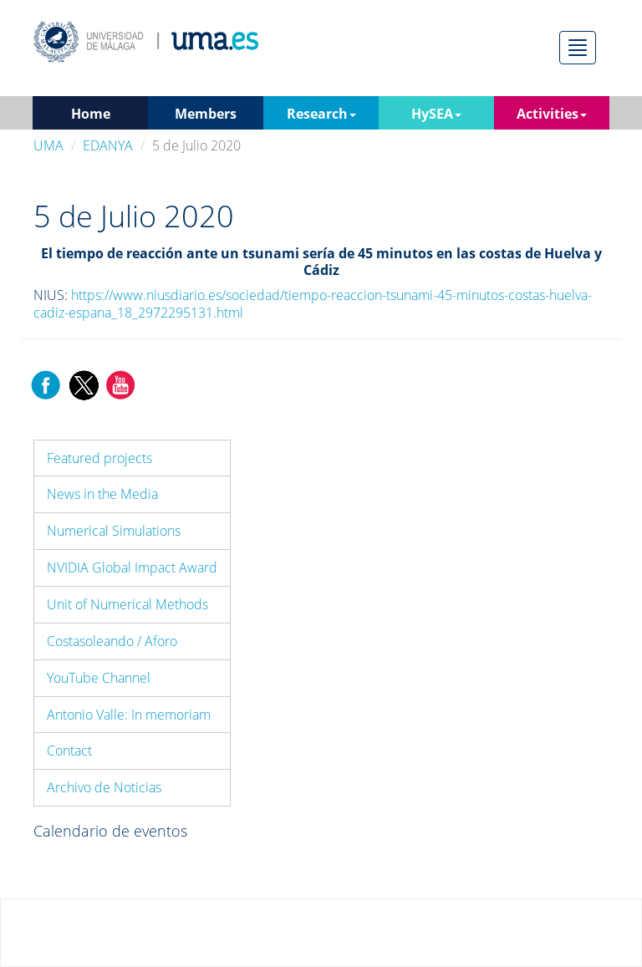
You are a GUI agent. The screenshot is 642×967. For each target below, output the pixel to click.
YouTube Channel (98, 678)
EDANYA (108, 145)
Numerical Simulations (114, 531)
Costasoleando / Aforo (112, 641)
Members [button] (206, 113)
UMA (48, 145)
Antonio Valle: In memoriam (129, 714)
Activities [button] (552, 113)
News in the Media (102, 494)
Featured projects (99, 458)
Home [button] (90, 113)
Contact (69, 750)
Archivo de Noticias (104, 787)
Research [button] (321, 113)
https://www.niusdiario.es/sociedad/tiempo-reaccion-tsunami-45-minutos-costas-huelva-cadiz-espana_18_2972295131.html (312, 304)
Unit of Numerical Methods (127, 604)
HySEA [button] (436, 113)
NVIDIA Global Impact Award (132, 567)
